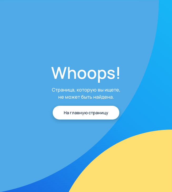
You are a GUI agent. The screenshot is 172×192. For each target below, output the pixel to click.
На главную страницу (86, 113)
